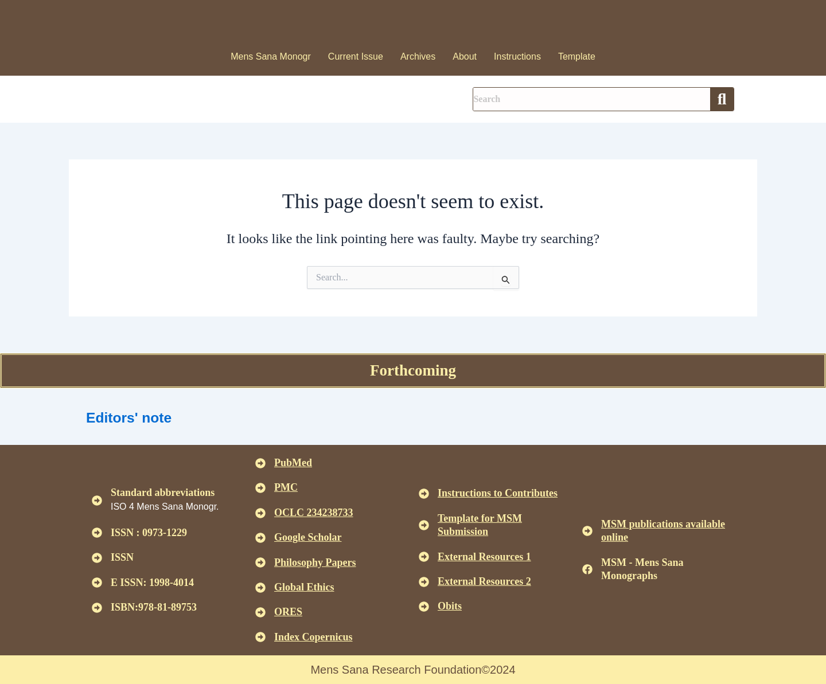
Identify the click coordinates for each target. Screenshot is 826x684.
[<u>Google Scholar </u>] (260, 538)
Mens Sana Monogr (271, 56)
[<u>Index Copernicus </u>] (260, 637)
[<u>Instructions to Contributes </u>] (424, 493)
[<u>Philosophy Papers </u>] (260, 562)
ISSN (122, 557)
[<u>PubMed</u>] (260, 463)
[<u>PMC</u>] (260, 488)
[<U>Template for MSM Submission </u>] (424, 525)
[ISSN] (97, 558)
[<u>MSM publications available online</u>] (587, 531)
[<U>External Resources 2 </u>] (424, 582)
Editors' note (138, 416)
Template (576, 56)
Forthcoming (413, 370)
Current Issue (355, 56)
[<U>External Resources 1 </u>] (424, 557)
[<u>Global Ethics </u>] (260, 588)
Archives (417, 56)
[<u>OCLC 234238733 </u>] (260, 513)
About (465, 56)
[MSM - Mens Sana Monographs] (587, 569)
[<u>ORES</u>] (260, 612)
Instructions (517, 56)
